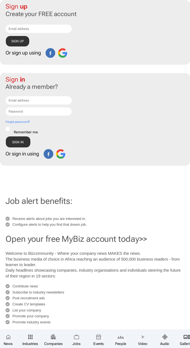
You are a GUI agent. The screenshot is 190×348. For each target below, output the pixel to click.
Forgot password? (18, 122)
